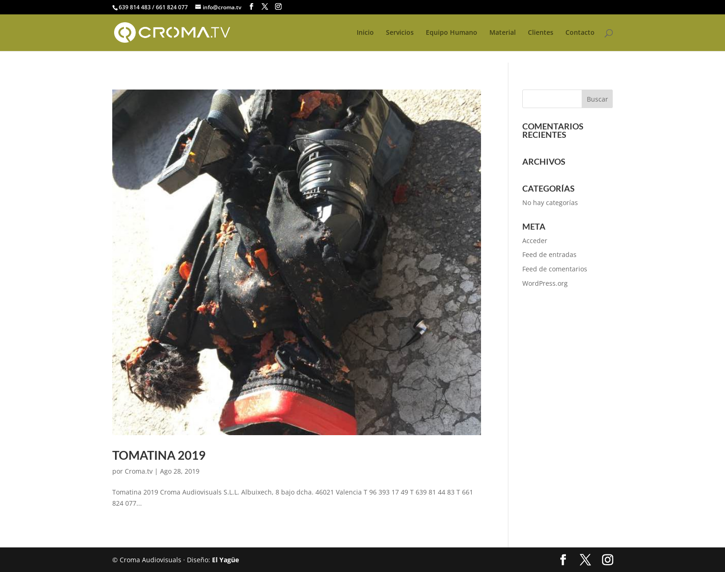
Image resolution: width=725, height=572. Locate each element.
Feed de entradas (549, 254)
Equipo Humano (451, 33)
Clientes (540, 33)
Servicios (400, 33)
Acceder (534, 240)
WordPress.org (545, 283)
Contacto (580, 33)
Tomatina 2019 (158, 455)
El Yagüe (225, 559)
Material (502, 33)
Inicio (365, 33)
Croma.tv (139, 471)
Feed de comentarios (554, 268)
